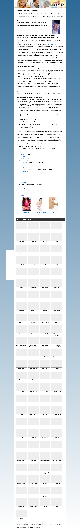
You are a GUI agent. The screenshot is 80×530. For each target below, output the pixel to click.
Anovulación (23, 182)
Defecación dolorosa (25, 190)
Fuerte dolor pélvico (25, 169)
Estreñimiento (23, 188)
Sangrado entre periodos (26, 174)
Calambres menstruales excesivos (28, 165)
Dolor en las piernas (25, 158)
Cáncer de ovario (26, 212)
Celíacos (54, 212)
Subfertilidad (23, 180)
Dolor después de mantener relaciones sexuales (30, 167)
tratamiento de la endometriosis (50, 44)
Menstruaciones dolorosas (26, 164)
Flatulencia (23, 195)
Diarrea (22, 186)
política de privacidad (31, 527)
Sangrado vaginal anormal (26, 173)
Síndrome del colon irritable (40, 212)
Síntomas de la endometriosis (28, 10)
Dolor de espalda (24, 156)
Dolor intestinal (24, 154)
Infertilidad (23, 179)
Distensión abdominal (25, 193)
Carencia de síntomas (25, 152)
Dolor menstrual (24, 162)
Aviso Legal (38, 527)
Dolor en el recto (24, 192)
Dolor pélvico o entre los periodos (27, 171)
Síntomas (59, 4)
